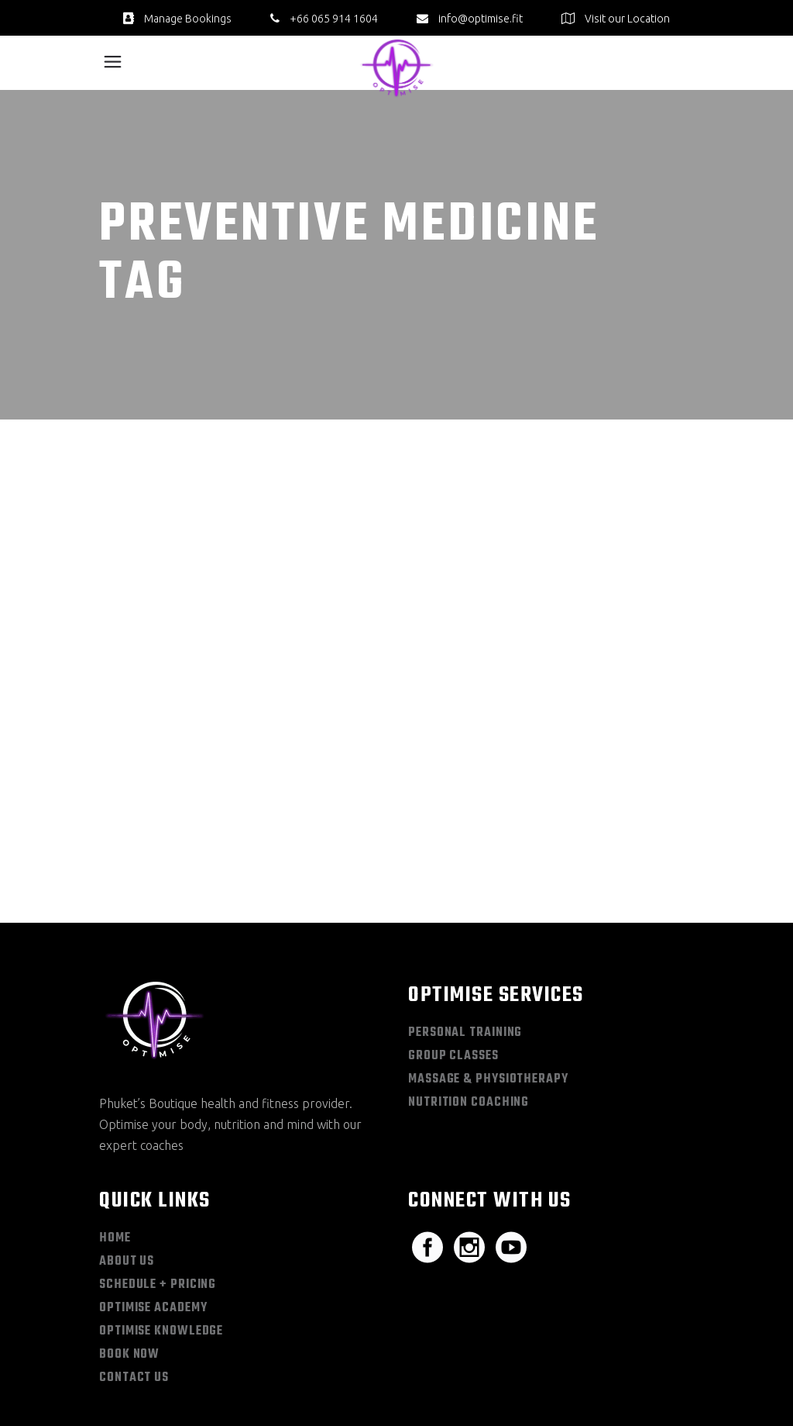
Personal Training (465, 927)
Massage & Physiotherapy (488, 974)
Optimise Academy (153, 1203)
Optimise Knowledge (161, 1226)
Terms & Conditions (651, 1365)
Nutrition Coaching (468, 997)
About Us (126, 1156)
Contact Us (134, 1272)
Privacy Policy (563, 1365)
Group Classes (453, 951)
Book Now (129, 1249)
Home (115, 1133)
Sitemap (498, 1365)
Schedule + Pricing (157, 1179)
